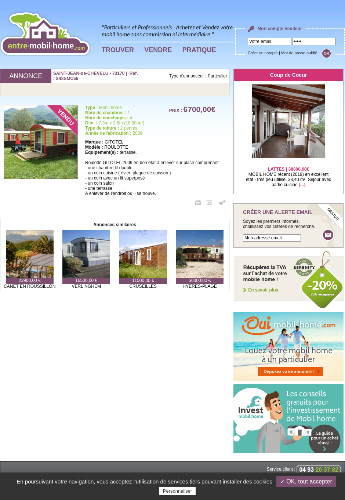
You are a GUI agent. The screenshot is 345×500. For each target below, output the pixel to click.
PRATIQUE (199, 50)
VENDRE (158, 50)
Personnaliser (177, 491)
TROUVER (118, 50)
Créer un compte (263, 53)
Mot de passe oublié (299, 53)
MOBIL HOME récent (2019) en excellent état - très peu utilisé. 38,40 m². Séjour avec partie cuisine (288, 172)
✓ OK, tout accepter (306, 481)
